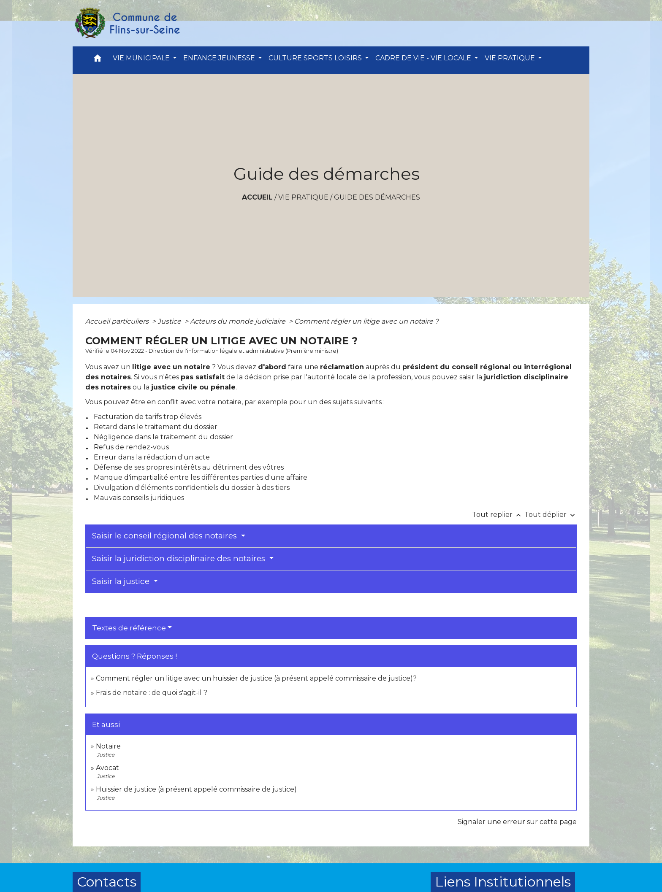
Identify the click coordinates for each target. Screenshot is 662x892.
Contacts (106, 881)
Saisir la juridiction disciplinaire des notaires (179, 558)
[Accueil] (127, 23)
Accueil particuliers (117, 321)
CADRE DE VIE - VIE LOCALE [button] (424, 58)
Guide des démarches (377, 197)
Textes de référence (129, 628)
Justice (170, 321)
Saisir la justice (122, 581)
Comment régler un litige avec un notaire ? (366, 321)
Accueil (257, 197)
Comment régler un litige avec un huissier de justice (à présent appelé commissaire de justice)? (256, 678)
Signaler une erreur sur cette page (517, 822)
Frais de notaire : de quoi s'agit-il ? (151, 693)
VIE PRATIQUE (303, 197)
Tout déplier (550, 515)
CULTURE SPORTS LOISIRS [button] (316, 58)
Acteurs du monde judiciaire (238, 321)
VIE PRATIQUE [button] (511, 58)
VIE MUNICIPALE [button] (142, 58)
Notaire (108, 746)
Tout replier (498, 515)
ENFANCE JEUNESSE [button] (220, 58)
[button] (97, 60)
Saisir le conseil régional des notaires (165, 536)
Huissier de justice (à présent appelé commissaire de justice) (196, 789)
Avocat (107, 768)
